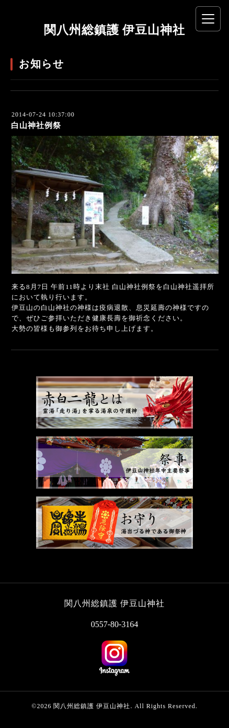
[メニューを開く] (208, 18)
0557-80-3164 (115, 624)
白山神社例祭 (36, 125)
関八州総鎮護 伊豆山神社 (115, 30)
